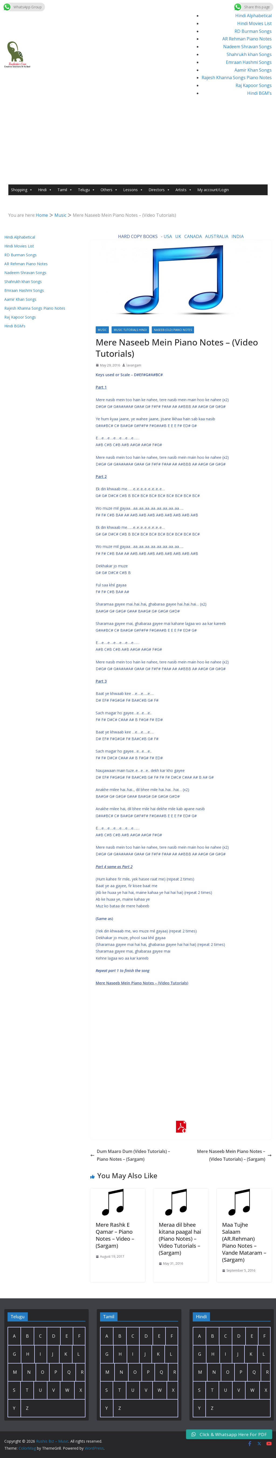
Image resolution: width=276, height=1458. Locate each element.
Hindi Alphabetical (253, 16)
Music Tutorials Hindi (130, 330)
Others (109, 189)
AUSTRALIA (216, 236)
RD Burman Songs (253, 31)
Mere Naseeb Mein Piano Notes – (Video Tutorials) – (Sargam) (234, 1155)
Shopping (22, 189)
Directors (159, 189)
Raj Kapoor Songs (254, 85)
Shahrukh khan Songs (249, 54)
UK (178, 236)
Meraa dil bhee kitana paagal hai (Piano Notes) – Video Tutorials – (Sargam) (180, 1238)
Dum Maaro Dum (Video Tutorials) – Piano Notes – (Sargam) (130, 1155)
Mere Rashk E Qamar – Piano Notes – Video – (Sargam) (115, 1235)
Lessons (133, 189)
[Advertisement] (138, 144)
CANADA (193, 236)
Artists (183, 189)
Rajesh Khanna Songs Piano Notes (237, 78)
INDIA (238, 236)
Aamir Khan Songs (253, 70)
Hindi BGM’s (259, 93)
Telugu (86, 189)
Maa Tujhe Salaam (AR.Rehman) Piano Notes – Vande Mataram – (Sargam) (244, 1242)
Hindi (45, 189)
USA (168, 236)
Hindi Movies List (254, 23)
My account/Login (213, 189)
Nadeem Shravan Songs (247, 47)
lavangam (133, 365)
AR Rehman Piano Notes (247, 39)
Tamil (65, 189)
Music (102, 330)
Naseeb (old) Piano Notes (173, 330)
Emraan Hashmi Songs (249, 62)
